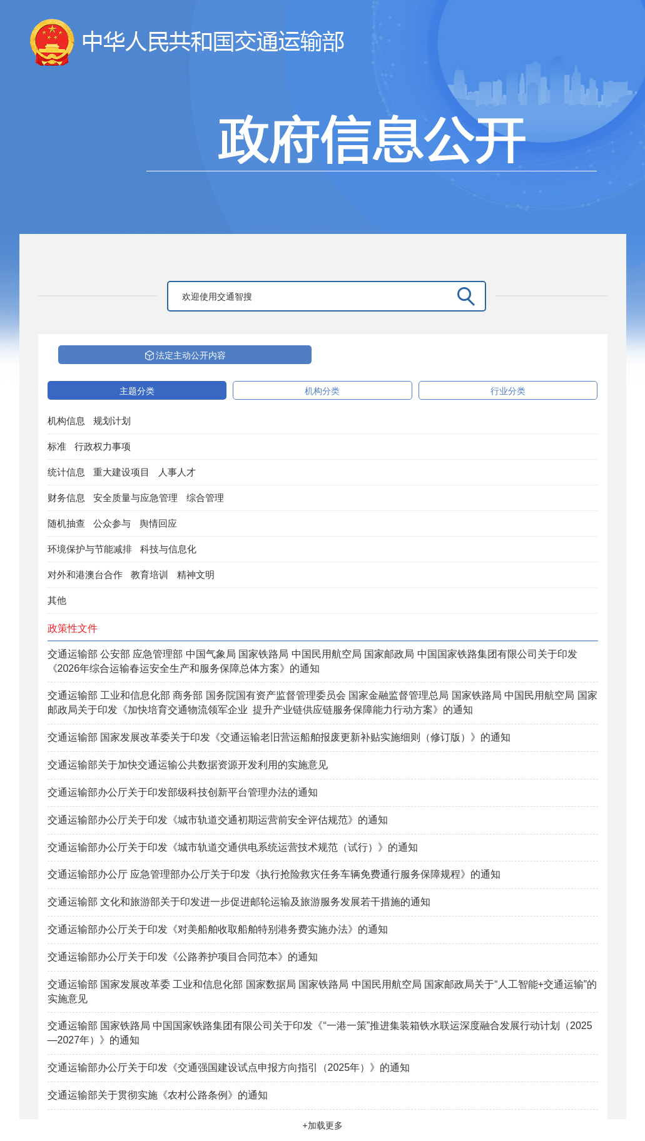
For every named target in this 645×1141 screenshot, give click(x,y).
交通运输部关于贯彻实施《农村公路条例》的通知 (158, 1095)
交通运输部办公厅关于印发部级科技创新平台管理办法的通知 (183, 792)
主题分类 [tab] (137, 391)
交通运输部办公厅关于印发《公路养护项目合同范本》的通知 (183, 956)
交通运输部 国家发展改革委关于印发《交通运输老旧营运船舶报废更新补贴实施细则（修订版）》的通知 (279, 737)
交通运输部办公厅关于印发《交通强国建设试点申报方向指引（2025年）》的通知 (229, 1067)
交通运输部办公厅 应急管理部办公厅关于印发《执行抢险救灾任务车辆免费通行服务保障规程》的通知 (274, 874)
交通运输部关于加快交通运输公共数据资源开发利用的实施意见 (188, 764)
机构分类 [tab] (322, 391)
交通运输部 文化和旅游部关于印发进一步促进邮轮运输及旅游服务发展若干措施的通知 (239, 901)
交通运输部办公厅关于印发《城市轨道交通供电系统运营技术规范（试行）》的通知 (233, 847)
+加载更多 (322, 1125)
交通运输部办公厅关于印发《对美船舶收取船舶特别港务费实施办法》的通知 (218, 929)
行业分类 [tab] (508, 391)
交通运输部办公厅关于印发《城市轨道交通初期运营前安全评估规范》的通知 (218, 819)
